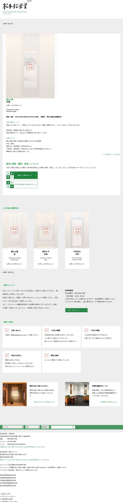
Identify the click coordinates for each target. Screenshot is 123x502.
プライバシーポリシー (8, 496)
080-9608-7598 (12, 439)
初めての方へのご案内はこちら (45, 402)
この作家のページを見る (112, 154)
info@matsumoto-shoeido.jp (16, 444)
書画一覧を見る (8, 23)
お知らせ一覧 (5, 494)
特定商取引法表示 (7, 499)
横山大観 (9, 99)
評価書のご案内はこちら (109, 402)
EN (30, 1)
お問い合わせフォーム (18, 335)
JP (28, 1)
